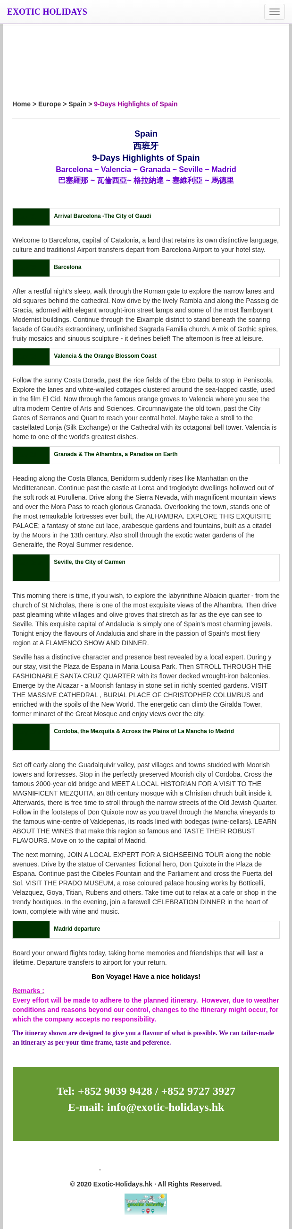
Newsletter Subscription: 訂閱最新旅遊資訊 (146, 1156)
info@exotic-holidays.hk (164, 1107)
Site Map (83, 1170)
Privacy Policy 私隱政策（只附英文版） (162, 1170)
